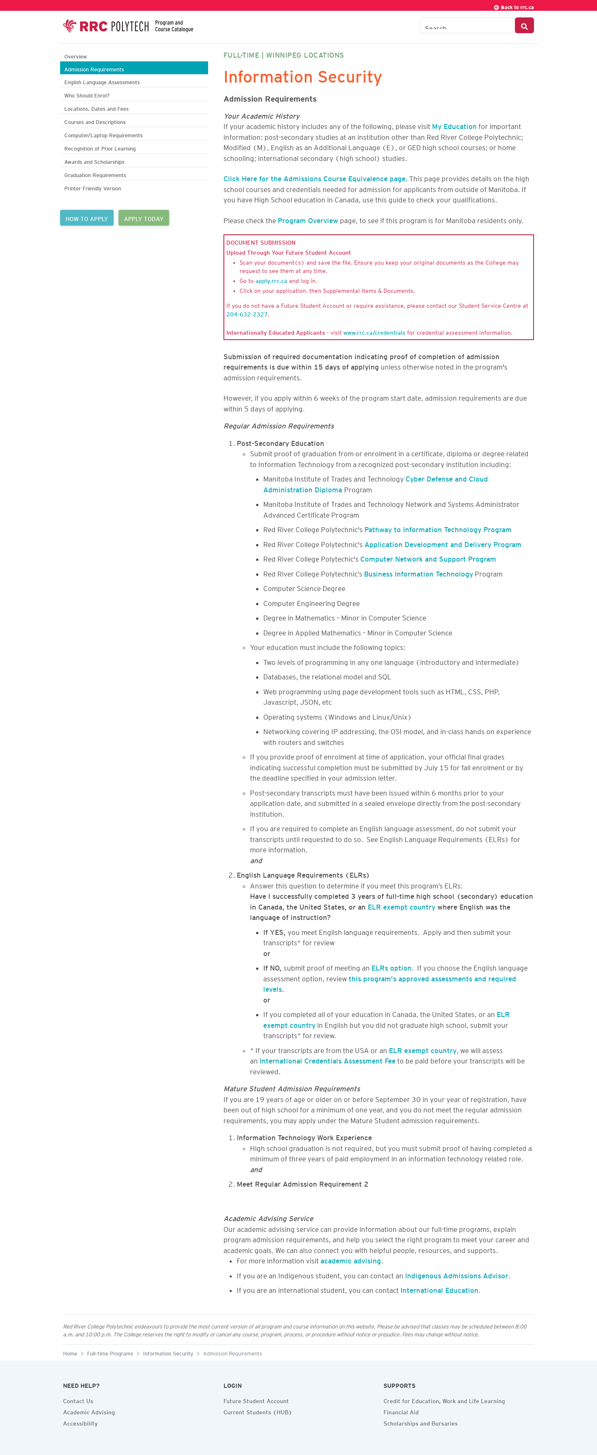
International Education (439, 1288)
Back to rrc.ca (513, 6)
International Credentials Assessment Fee (328, 1059)
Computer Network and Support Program (428, 557)
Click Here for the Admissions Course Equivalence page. (315, 177)
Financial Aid (401, 1411)
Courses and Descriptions (95, 121)
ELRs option (391, 966)
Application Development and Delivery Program (443, 542)
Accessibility (80, 1422)
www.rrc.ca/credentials (374, 331)
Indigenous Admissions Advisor (456, 1274)
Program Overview (308, 219)
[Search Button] (524, 25)
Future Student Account (256, 1400)
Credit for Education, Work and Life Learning (444, 1400)
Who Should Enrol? (86, 94)
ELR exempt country (401, 905)
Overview (75, 55)
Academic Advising (89, 1411)
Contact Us (78, 1400)
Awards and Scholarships (94, 161)
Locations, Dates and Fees (96, 107)
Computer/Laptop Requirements (103, 134)
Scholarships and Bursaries (420, 1422)
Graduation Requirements (95, 174)
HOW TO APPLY (87, 218)
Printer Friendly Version (92, 187)
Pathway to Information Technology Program (438, 528)
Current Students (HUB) (257, 1411)
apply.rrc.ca (271, 279)
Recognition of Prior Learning (100, 147)
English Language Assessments (102, 81)
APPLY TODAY (144, 218)
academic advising (350, 1259)
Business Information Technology (418, 572)
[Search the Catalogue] (467, 25)
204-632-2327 (247, 313)
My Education (454, 124)
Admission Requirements (94, 68)
